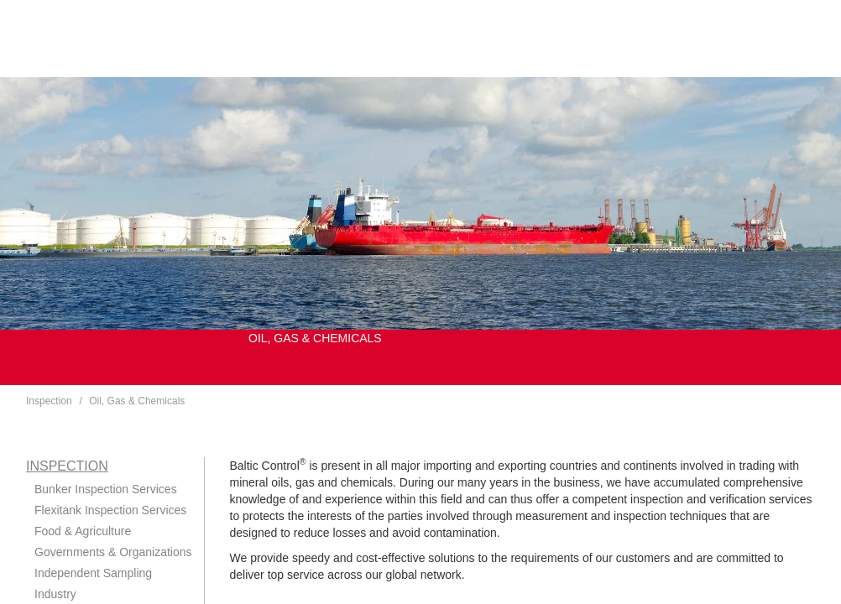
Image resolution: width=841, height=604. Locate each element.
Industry (55, 594)
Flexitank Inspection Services (110, 510)
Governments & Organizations (113, 552)
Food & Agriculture (82, 531)
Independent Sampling (93, 573)
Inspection (49, 401)
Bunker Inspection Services (105, 489)
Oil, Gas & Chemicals (137, 401)
